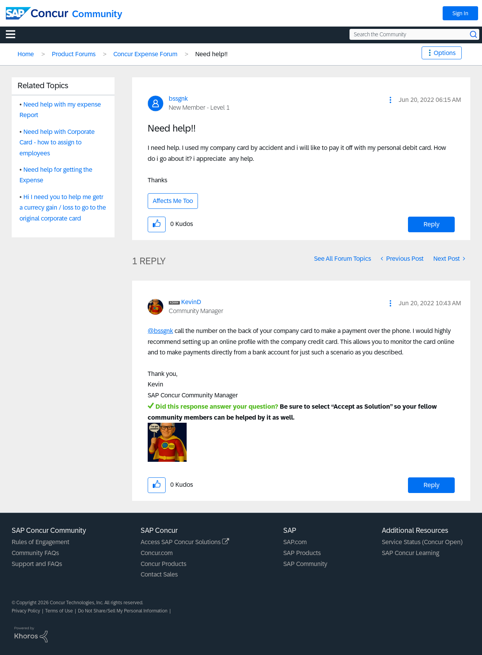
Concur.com (157, 553)
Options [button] (445, 53)
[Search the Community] (414, 34)
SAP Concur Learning (410, 553)
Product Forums (73, 54)
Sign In (460, 13)
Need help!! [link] (211, 54)
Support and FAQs (37, 564)
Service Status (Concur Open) (422, 542)
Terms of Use (59, 611)
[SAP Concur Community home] (37, 13)
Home (26, 54)
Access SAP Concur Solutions (185, 542)
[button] (390, 100)
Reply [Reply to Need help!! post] (432, 224)
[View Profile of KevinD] (191, 302)
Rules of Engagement (40, 542)
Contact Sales (159, 574)
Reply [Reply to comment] (432, 485)
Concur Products (163, 564)
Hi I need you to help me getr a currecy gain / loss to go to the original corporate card (62, 208)
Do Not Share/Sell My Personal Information (123, 611)
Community (97, 14)
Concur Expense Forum (145, 54)
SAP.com (295, 542)
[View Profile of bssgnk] (178, 98)
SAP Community (305, 564)
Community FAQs (35, 553)
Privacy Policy (26, 611)
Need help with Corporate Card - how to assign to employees (57, 142)
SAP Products (302, 553)
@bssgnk (160, 331)
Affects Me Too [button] (173, 201)
